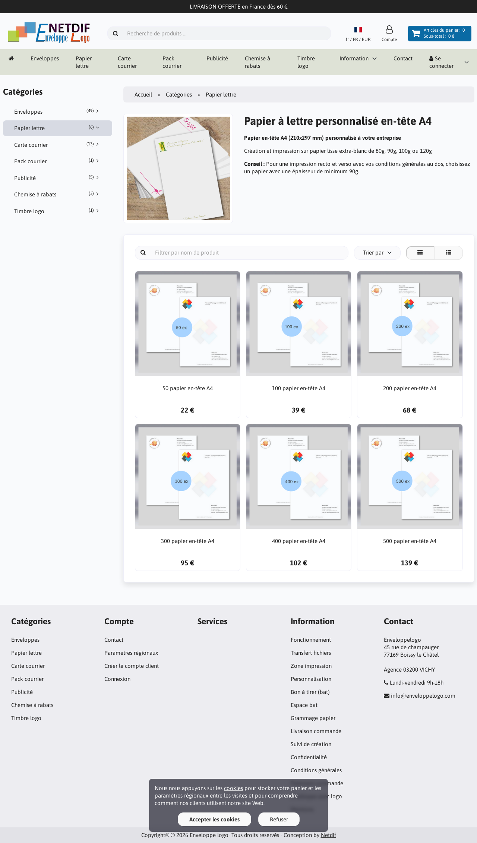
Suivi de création (311, 744)
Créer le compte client (131, 666)
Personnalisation (311, 679)
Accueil (143, 94)
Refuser (279, 819)
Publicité (217, 58)
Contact (403, 58)
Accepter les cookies (214, 819)
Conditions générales (316, 770)
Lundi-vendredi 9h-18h (416, 682)
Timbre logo (306, 62)
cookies (233, 788)
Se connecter (441, 62)
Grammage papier (313, 718)
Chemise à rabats (257, 62)
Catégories (179, 94)
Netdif (328, 835)
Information (354, 58)
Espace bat (304, 705)
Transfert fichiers (311, 653)
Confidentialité (309, 757)
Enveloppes (45, 58)
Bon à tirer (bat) (310, 692)
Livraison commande (316, 731)
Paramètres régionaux (131, 653)
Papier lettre (84, 62)
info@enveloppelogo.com (423, 695)
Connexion (117, 679)
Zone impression (311, 666)
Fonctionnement (311, 640)
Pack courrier (171, 62)
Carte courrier (127, 62)
